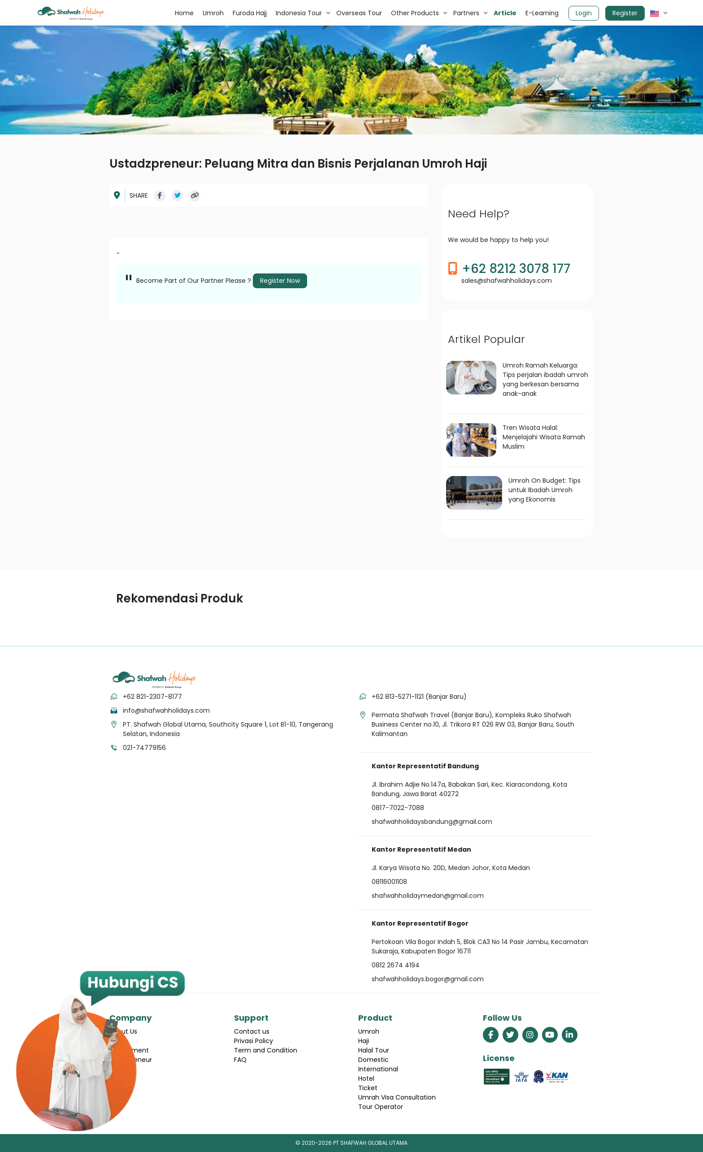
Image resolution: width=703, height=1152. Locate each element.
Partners (466, 13)
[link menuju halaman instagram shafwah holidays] (530, 1035)
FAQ (240, 1059)
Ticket (368, 1087)
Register (625, 13)
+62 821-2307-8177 (152, 696)
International (378, 1069)
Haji (363, 1040)
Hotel (366, 1078)
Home (184, 13)
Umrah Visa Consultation (397, 1097)
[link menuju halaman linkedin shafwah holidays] (569, 1035)
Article (505, 13)
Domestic (373, 1059)
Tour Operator (380, 1106)
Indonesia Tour (299, 13)
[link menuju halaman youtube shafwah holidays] (550, 1035)
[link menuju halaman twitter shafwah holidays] (510, 1035)
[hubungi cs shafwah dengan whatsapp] (100, 1051)
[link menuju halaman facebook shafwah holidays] (491, 1035)
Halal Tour (373, 1050)
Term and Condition (265, 1050)
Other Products (415, 13)
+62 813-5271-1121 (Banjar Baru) (419, 696)
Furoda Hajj (250, 13)
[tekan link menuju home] (154, 680)
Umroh (213, 13)
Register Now (280, 280)
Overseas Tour (359, 13)
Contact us (251, 1031)
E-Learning (542, 13)
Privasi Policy (253, 1040)
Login (584, 13)
